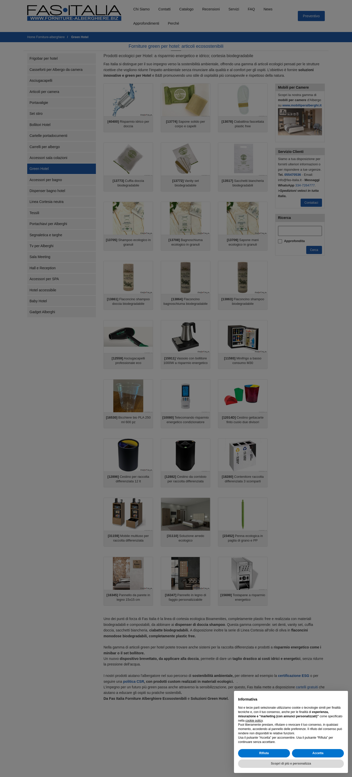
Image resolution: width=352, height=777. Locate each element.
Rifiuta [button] (264, 753)
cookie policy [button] (254, 720)
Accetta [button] (317, 753)
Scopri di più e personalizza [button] (291, 763)
